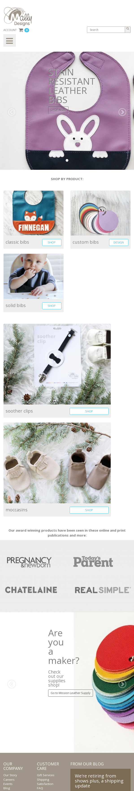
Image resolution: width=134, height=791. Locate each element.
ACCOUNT (10, 30)
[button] (10, 110)
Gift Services (45, 775)
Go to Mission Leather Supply (71, 693)
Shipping (43, 780)
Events (8, 784)
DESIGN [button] (119, 242)
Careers (9, 780)
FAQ (40, 788)
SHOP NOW (58, 110)
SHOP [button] (52, 242)
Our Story (10, 775)
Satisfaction (45, 784)
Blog (6, 788)
